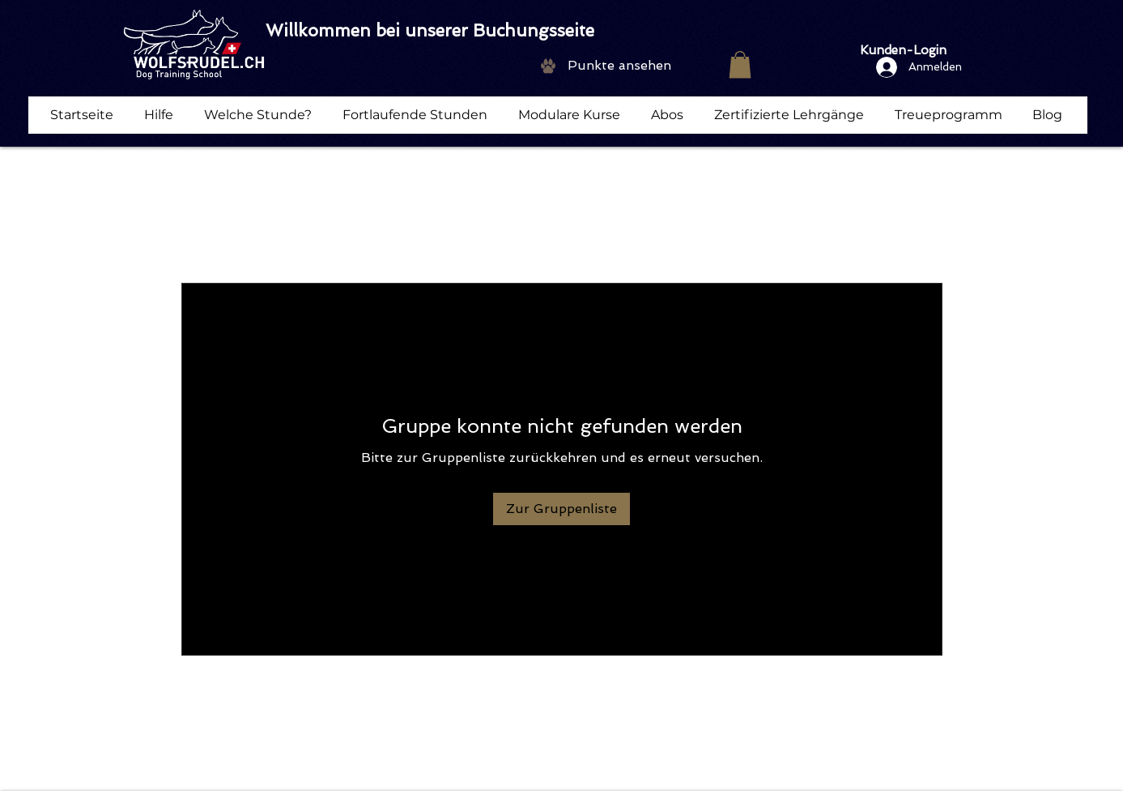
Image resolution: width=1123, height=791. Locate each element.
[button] (740, 64)
